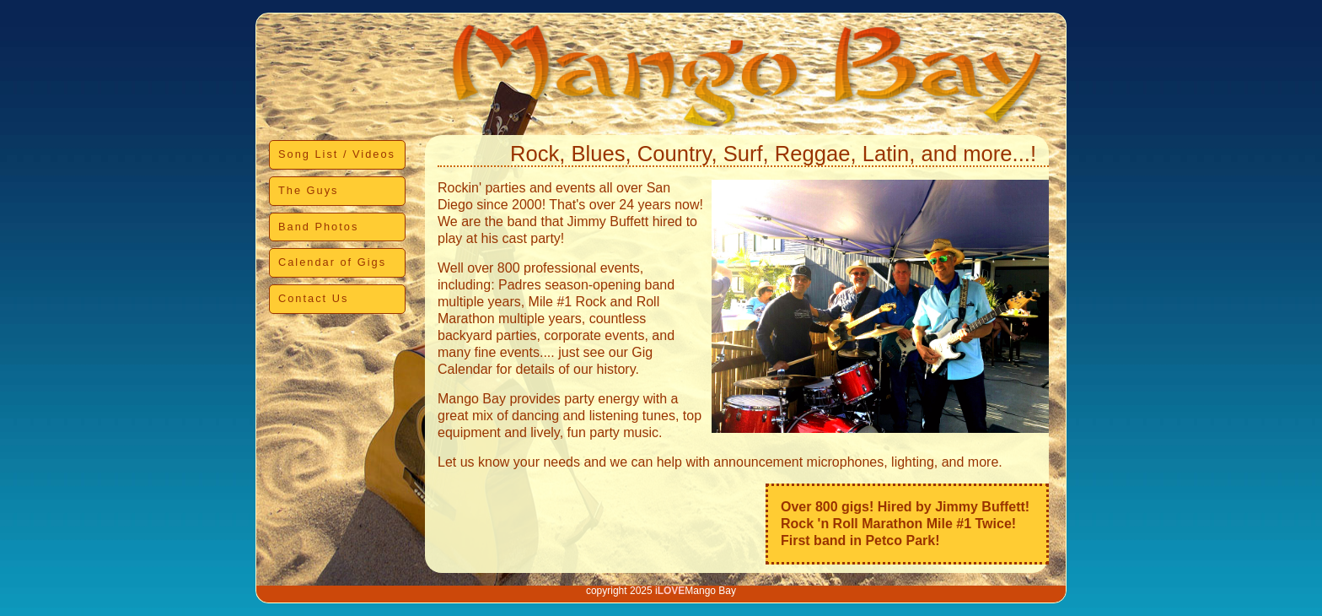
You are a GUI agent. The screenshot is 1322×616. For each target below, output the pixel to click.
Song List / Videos (336, 154)
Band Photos (318, 226)
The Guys (308, 190)
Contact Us (313, 298)
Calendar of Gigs (332, 262)
